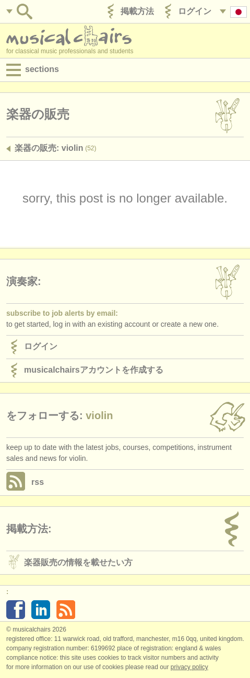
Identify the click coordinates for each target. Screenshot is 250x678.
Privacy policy (189, 667)
